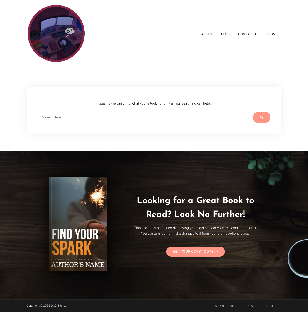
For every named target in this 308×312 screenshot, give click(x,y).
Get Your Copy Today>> (195, 251)
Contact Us (249, 34)
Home (273, 34)
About (207, 34)
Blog (225, 34)
